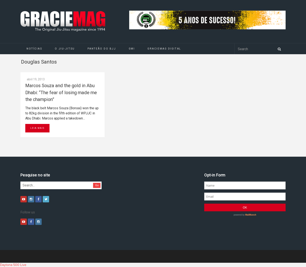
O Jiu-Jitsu (65, 48)
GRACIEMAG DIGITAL (164, 48)
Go (97, 185)
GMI (132, 48)
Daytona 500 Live (13, 265)
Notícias (34, 48)
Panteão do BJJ (102, 48)
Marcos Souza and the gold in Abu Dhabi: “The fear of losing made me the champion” (61, 92)
